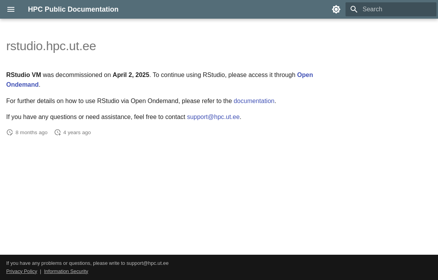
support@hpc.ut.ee (213, 117)
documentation (254, 101)
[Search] (391, 9)
